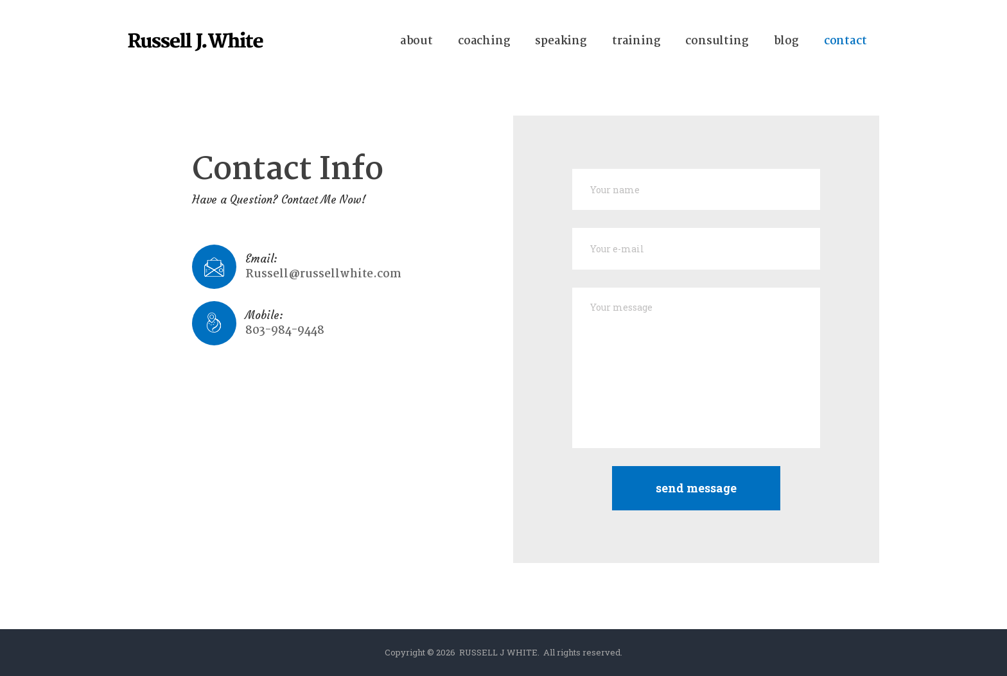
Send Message (696, 488)
